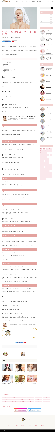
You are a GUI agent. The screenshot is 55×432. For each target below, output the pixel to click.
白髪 (46, 401)
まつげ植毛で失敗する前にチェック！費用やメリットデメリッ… (49, 58)
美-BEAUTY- (12, 1)
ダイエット (14, 401)
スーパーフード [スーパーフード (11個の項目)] (42, 158)
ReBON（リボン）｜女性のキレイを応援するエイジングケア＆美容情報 (38, 430)
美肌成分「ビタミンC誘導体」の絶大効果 (20, 372)
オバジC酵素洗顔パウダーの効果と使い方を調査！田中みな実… (49, 33)
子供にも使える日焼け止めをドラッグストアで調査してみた (49, 114)
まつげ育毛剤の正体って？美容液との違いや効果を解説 (32, 372)
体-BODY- (17, 1)
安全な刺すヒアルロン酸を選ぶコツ (7, 70)
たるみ (38, 399)
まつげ (46, 399)
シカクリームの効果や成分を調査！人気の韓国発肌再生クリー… (49, 39)
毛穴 (38, 397)
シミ (30, 397)
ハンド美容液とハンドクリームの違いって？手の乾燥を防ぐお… (49, 52)
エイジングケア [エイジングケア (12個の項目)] (42, 154)
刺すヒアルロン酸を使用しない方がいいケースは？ (9, 69)
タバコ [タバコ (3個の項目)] (48, 158)
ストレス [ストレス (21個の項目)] (44, 156)
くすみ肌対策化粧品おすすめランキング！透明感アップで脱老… (49, 68)
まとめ (4, 71)
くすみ (46, 397)
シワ (15, 40)
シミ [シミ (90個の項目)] (51, 154)
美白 (14, 397)
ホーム (9, 425)
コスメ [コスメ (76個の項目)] (48, 154)
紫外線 (22, 399)
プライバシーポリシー (50, 430)
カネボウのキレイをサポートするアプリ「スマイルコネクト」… (49, 138)
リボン (7, 37)
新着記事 (33, 1)
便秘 (30, 401)
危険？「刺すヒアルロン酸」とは (7, 64)
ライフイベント (46, 23)
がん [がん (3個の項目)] (47, 148)
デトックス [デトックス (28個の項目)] (47, 160)
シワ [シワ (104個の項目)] (41, 156)
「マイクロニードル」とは (6, 65)
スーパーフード (22, 401)
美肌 (16, 40)
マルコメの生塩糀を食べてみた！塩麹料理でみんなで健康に (49, 120)
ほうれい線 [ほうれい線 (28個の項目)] (45, 150)
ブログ (46, 21)
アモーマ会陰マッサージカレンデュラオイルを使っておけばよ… (49, 126)
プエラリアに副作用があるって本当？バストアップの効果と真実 (20, 383)
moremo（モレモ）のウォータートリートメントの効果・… (49, 45)
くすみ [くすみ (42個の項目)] (50, 148)
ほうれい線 (13, 40)
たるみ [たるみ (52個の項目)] (41, 150)
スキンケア (4, 40)
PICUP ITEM (28, 1)
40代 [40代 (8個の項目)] (41, 148)
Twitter (3, 430)
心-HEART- (22, 1)
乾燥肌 (14, 399)
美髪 (38, 401)
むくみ (30, 399)
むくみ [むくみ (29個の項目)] (41, 152)
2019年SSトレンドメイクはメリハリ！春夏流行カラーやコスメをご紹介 (7, 372)
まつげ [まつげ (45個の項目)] (50, 150)
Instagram (4, 430)
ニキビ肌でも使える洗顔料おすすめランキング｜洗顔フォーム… (49, 92)
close (11, 62)
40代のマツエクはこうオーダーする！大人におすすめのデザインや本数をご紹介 (32, 383)
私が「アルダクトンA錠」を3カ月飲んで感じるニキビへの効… (49, 108)
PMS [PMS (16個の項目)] (44, 148)
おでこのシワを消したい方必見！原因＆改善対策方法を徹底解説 (7, 383)
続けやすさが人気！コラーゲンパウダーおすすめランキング (49, 80)
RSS (6, 430)
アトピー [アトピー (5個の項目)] (45, 152)
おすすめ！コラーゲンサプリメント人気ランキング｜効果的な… (49, 98)
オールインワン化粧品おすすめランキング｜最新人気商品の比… (49, 74)
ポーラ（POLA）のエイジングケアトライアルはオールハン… (49, 86)
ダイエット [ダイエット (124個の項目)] (42, 160)
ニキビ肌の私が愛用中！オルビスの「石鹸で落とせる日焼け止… (49, 132)
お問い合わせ (36, 425)
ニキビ (6, 399)
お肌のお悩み (7, 40)
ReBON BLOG (39, 1)
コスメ (6, 401)
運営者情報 (42, 425)
